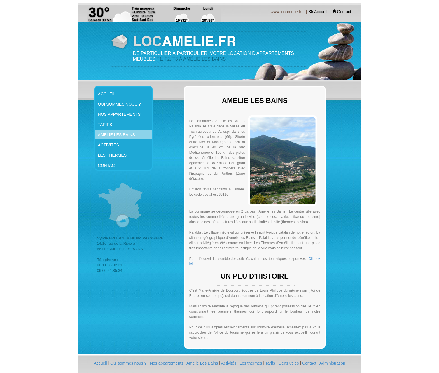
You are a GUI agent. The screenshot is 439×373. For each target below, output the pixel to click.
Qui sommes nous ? (129, 363)
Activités (229, 363)
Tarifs (270, 363)
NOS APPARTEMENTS (119, 114)
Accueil (321, 11)
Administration (332, 363)
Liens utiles (289, 363)
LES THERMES (112, 155)
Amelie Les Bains (202, 363)
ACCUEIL (107, 94)
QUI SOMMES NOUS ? (119, 104)
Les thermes (251, 363)
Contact (344, 11)
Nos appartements (167, 363)
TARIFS (105, 124)
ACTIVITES (108, 145)
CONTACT (108, 165)
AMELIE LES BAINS (116, 134)
